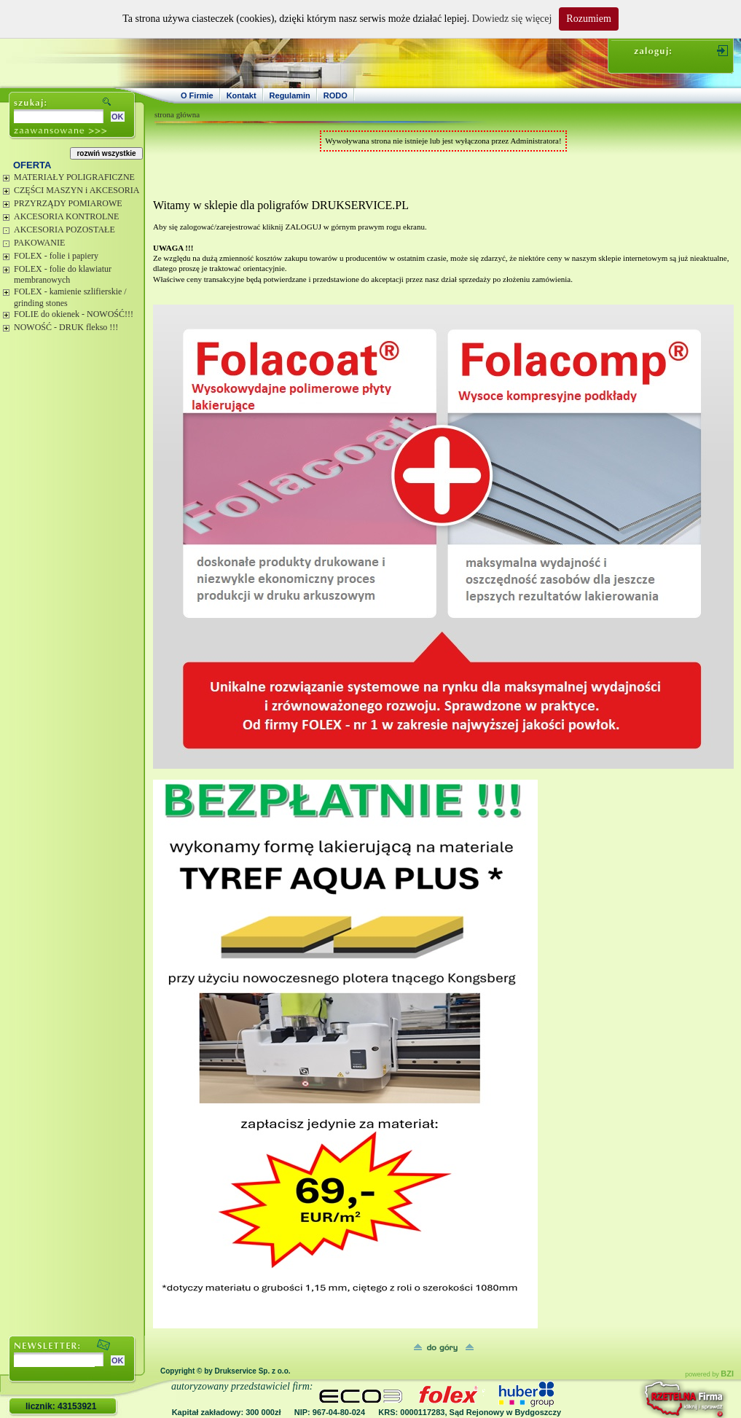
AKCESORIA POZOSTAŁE (64, 229)
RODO (336, 95)
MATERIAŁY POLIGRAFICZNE (74, 177)
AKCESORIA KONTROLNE (66, 216)
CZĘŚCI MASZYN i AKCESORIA (76, 190)
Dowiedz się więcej (512, 18)
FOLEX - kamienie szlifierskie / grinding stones (70, 297)
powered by (709, 1374)
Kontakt (241, 95)
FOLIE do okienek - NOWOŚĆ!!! (73, 314)
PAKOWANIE (39, 243)
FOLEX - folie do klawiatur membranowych (62, 275)
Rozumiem (588, 18)
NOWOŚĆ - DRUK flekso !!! (66, 327)
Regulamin (290, 95)
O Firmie (197, 95)
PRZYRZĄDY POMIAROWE (68, 203)
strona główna (177, 114)
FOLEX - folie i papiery (56, 256)
